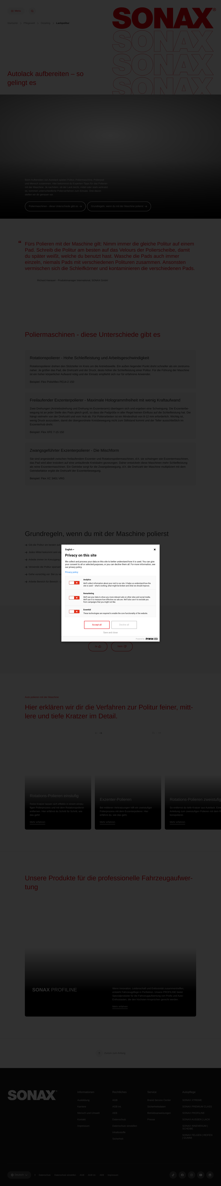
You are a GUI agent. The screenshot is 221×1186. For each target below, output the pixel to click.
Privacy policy (71, 572)
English (70, 549)
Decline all (124, 624)
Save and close (110, 632)
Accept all (97, 624)
